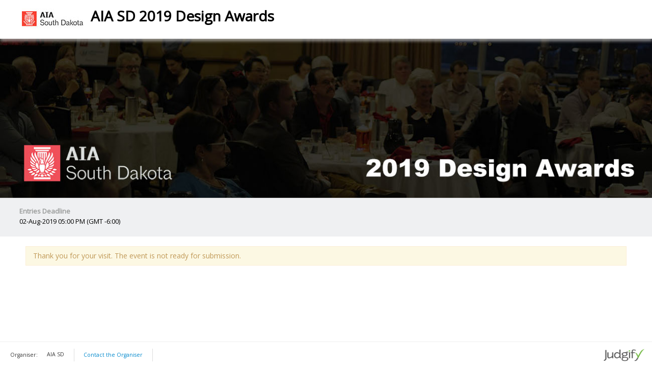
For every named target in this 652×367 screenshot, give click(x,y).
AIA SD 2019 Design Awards (182, 15)
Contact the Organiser (113, 354)
